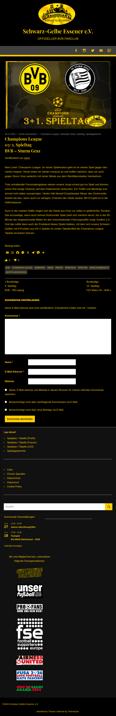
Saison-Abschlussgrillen (23, 527)
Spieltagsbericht (93, 134)
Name (9, 362)
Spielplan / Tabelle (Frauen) (22, 442)
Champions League (49, 134)
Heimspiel (64, 134)
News (73, 134)
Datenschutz (14, 478)
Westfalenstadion (16, 272)
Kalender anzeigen (13, 546)
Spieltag (81, 134)
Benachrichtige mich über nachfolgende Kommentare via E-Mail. (43, 402)
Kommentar (12, 316)
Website (9, 381)
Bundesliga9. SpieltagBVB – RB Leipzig (14, 286)
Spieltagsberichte (16, 451)
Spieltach (70, 268)
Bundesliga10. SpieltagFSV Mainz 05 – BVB (98, 286)
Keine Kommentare (28, 134)
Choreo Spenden (16, 474)
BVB (8, 268)
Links (10, 470)
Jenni (27, 158)
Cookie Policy (14, 486)
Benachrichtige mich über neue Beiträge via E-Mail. (36, 410)
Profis (59, 268)
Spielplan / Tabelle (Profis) (21, 438)
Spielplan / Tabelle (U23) (20, 447)
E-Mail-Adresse (14, 372)
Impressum (13, 482)
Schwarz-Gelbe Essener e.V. (58, 31)
